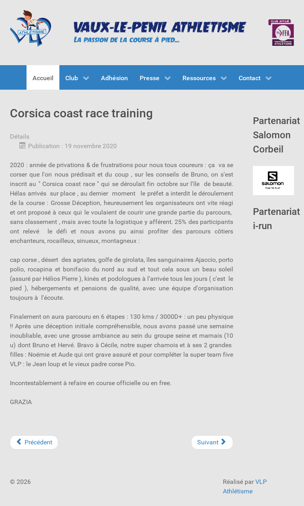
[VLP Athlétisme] (30, 28)
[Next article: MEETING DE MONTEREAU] (212, 442)
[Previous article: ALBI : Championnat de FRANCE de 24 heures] (34, 442)
